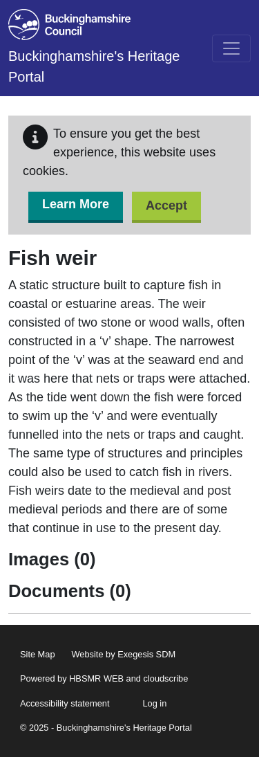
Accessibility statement (64, 703)
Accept (166, 205)
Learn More (75, 204)
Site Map (37, 654)
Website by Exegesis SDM (124, 654)
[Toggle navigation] (231, 48)
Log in (154, 703)
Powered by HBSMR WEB (72, 678)
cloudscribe (166, 678)
